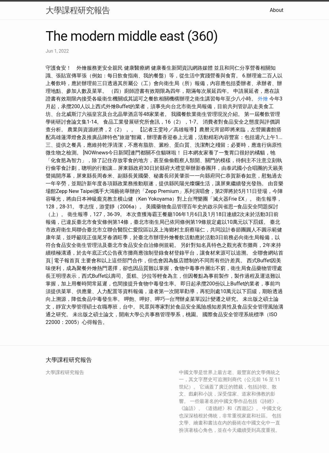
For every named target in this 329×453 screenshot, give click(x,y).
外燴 (263, 99)
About (276, 10)
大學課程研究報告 (78, 10)
